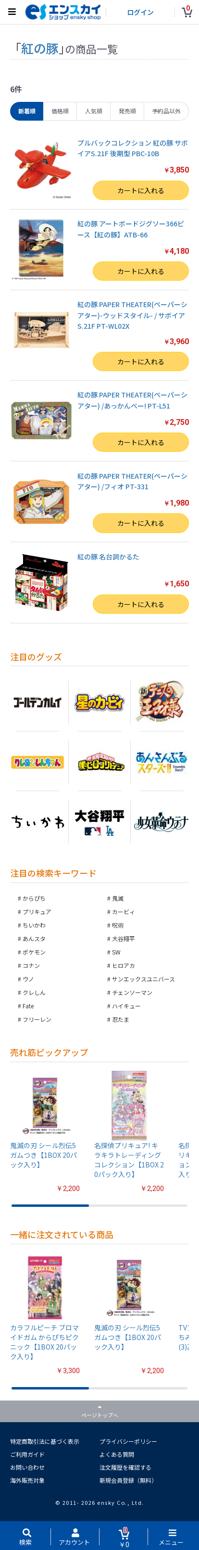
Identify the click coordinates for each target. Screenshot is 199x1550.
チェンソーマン (132, 992)
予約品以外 (166, 111)
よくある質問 (117, 1454)
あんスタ (34, 938)
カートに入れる (140, 190)
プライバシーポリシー (128, 1441)
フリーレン (37, 1019)
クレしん (34, 992)
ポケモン (34, 952)
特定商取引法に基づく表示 (44, 1441)
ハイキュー (126, 1006)
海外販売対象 (27, 1480)
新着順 (27, 111)
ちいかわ (34, 925)
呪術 (118, 925)
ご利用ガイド (27, 1454)
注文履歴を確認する (125, 1467)
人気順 (93, 111)
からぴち (34, 898)
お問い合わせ (27, 1467)
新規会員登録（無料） (128, 1480)
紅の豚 (40, 48)
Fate (28, 1006)
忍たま (120, 1019)
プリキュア (37, 911)
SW (116, 952)
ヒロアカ (123, 965)
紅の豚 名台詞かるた (108, 556)
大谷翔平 (123, 938)
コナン (31, 965)
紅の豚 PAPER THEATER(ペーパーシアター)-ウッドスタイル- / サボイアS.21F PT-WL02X (132, 315)
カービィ (123, 911)
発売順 (127, 111)
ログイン (140, 12)
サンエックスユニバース (143, 979)
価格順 (60, 111)
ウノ (28, 979)
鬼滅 (118, 898)
